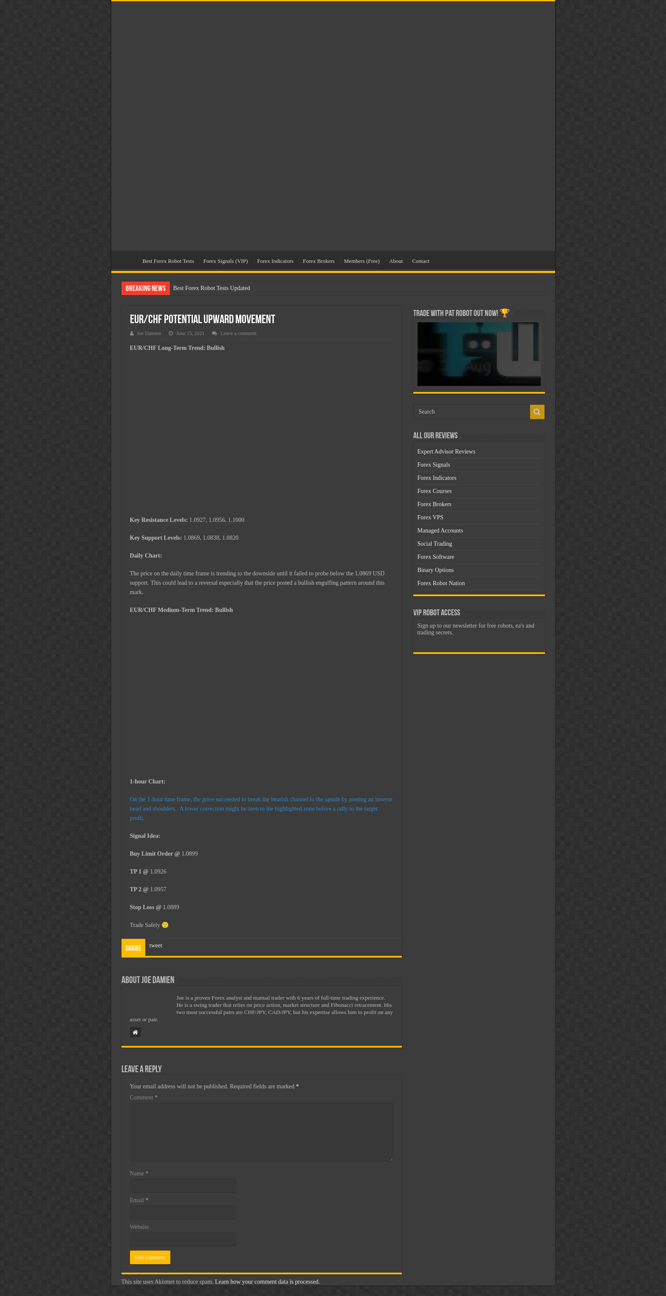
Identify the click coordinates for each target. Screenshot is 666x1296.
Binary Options (436, 570)
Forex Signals (434, 465)
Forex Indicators (275, 261)
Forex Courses (435, 491)
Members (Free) (362, 261)
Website (139, 1227)
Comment (144, 1097)
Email (139, 1200)
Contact (420, 261)
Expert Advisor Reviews (447, 451)
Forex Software (436, 557)
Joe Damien (149, 333)
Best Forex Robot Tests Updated (212, 288)
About (396, 261)
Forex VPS (431, 517)
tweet (156, 945)
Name (139, 1173)
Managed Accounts (440, 530)
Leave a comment (238, 333)
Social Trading (435, 544)
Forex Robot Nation (441, 583)
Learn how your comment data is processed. (267, 1282)
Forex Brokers (319, 261)
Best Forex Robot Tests (168, 261)
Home (127, 260)
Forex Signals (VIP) (225, 261)
